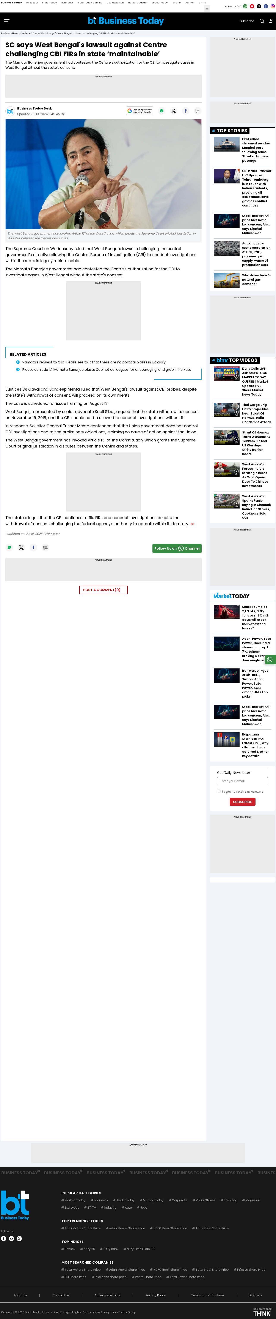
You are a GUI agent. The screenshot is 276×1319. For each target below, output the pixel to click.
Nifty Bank (111, 1250)
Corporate (179, 1201)
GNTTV (202, 2)
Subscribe (247, 21)
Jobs (143, 1208)
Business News (9, 34)
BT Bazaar (32, 2)
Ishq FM (176, 2)
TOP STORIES (232, 132)
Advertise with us (107, 1296)
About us (20, 1296)
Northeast (67, 2)
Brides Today (160, 2)
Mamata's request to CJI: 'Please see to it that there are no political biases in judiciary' (94, 363)
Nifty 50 (89, 1250)
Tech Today (125, 1201)
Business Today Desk (34, 109)
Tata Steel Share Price (212, 1229)
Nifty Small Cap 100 (141, 1250)
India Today (49, 2)
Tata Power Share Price (187, 1278)
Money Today (153, 1201)
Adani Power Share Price (127, 1229)
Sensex (70, 1250)
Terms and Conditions (207, 1296)
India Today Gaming (89, 2)
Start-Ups (72, 1208)
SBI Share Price (75, 1278)
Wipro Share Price (148, 1278)
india (25, 34)
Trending (230, 1201)
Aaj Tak (189, 2)
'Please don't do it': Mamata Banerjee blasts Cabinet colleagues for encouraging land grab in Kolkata (106, 370)
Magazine (253, 1201)
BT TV (92, 1208)
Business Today (11, 2)
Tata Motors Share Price (83, 1229)
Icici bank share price (111, 1278)
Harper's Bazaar (137, 2)
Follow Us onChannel (177, 549)
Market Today (75, 1201)
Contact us (60, 1296)
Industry (110, 1208)
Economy (101, 1201)
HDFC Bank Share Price (170, 1229)
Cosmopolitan (115, 2)
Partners (256, 1296)
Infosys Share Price (251, 1270)
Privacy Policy (156, 1296)
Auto (128, 1208)
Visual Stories (205, 1201)
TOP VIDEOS (237, 361)
